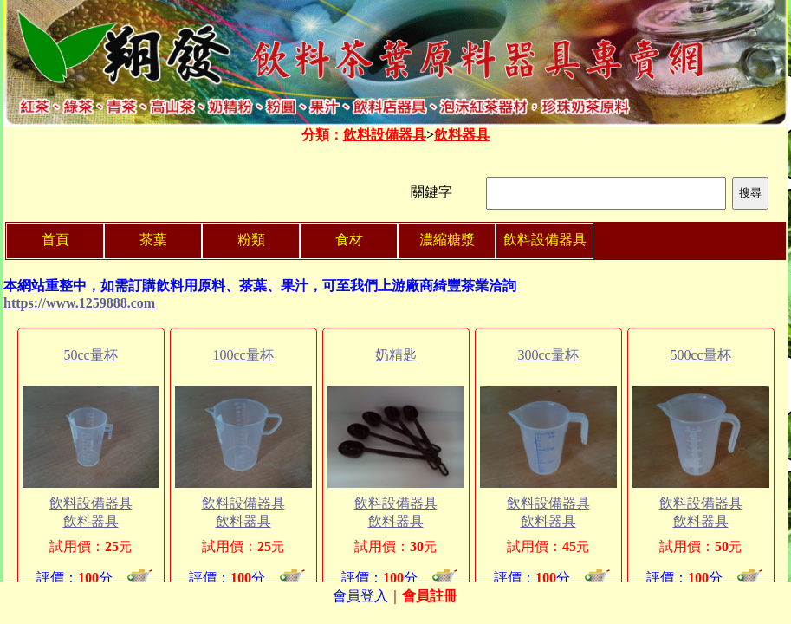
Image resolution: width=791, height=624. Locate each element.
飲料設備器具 (384, 134)
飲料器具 (462, 134)
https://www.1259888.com (79, 303)
